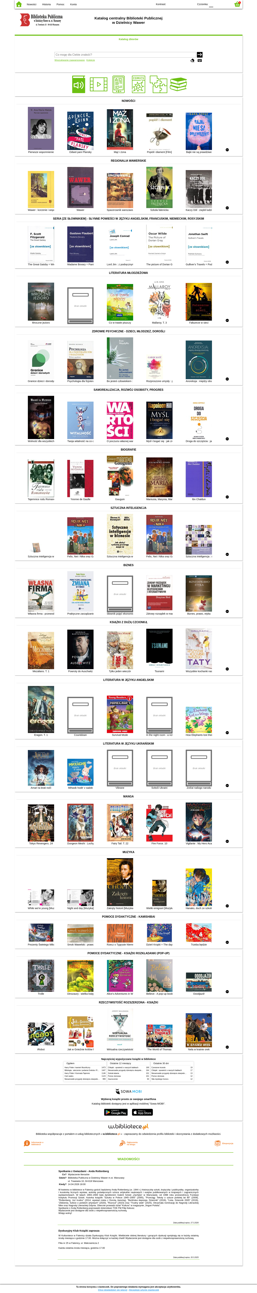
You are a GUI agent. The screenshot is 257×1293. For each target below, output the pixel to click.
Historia (46, 4)
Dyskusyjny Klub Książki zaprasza (79, 1230)
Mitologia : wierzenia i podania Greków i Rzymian (84, 1070)
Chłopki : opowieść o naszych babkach (123, 1067)
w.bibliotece (111, 1134)
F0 (211, 3)
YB (184, 3)
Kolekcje (90, 60)
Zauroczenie (113, 1079)
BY (191, 3)
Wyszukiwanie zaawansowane (69, 60)
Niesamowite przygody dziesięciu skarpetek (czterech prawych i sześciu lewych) (96, 1079)
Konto (73, 4)
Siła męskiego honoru (160, 1079)
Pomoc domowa (114, 1076)
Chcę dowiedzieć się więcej (112, 1290)
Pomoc (60, 4)
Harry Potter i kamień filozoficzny (77, 1067)
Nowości (31, 4)
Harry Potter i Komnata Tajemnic (77, 1073)
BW (177, 3)
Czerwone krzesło (159, 1067)
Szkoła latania (113, 1073)
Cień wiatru (69, 1076)
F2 (225, 3)
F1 (217, 3)
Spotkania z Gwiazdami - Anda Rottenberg (84, 1171)
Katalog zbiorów (128, 39)
